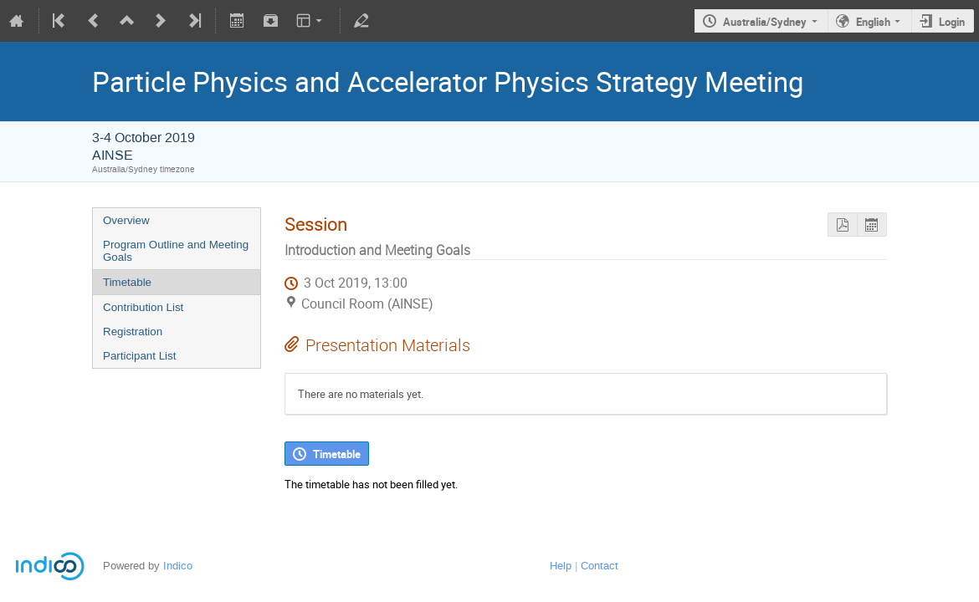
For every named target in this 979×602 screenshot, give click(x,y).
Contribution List (143, 307)
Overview (126, 220)
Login (952, 21)
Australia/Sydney (765, 21)
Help (561, 566)
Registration (132, 331)
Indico (177, 566)
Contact (599, 566)
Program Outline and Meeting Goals (176, 250)
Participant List (139, 355)
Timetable (127, 282)
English (873, 21)
